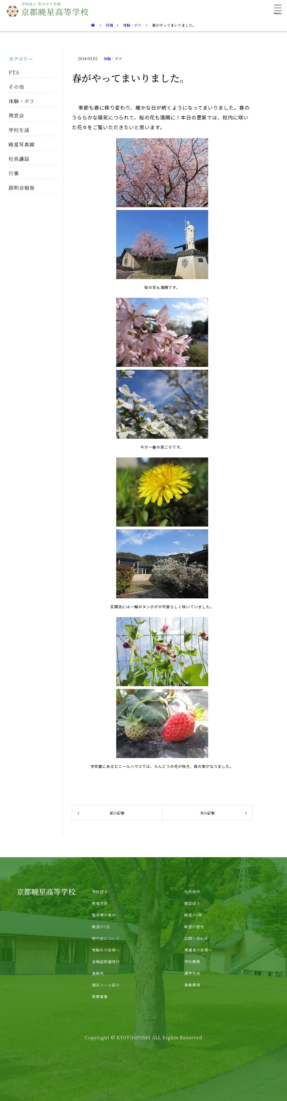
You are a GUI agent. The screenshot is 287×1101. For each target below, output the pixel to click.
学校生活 (19, 130)
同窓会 (16, 115)
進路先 (98, 973)
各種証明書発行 (106, 961)
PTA (14, 72)
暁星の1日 (101, 926)
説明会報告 (22, 187)
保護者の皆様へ (198, 949)
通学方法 (192, 973)
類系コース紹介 (106, 984)
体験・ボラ (113, 58)
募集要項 (192, 984)
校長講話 (19, 158)
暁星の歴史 (194, 926)
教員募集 (100, 996)
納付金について (106, 938)
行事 (14, 173)
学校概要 (192, 961)
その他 (16, 86)
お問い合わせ (196, 938)
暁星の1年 (193, 914)
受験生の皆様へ (106, 949)
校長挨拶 (192, 891)
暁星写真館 (22, 144)
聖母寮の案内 (104, 914)
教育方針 (100, 903)
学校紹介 (100, 891)
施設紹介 (192, 903)
